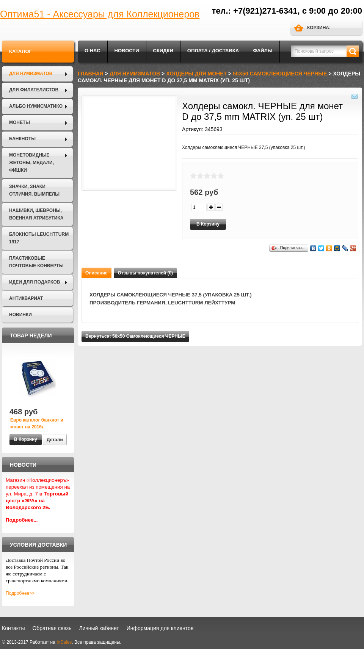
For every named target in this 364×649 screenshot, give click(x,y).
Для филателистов (33, 89)
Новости (127, 50)
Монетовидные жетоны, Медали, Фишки (31, 162)
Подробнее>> (20, 593)
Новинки (20, 314)
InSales (64, 642)
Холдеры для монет (196, 74)
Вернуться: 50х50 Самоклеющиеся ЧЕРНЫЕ (135, 336)
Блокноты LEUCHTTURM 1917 (39, 238)
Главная (91, 74)
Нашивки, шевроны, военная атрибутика (36, 214)
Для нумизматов (30, 73)
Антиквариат (26, 298)
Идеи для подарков (34, 282)
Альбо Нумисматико (36, 106)
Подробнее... (22, 520)
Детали (55, 439)
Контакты (13, 628)
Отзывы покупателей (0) (145, 273)
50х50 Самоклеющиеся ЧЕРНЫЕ (280, 74)
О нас (92, 50)
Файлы (262, 50)
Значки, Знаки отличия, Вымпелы (34, 190)
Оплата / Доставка (213, 50)
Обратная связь (51, 628)
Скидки (163, 50)
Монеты (19, 122)
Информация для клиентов (160, 628)
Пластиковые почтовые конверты (36, 262)
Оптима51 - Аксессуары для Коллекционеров (99, 14)
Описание (96, 273)
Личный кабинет (99, 628)
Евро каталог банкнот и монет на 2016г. (36, 423)
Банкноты (22, 138)
